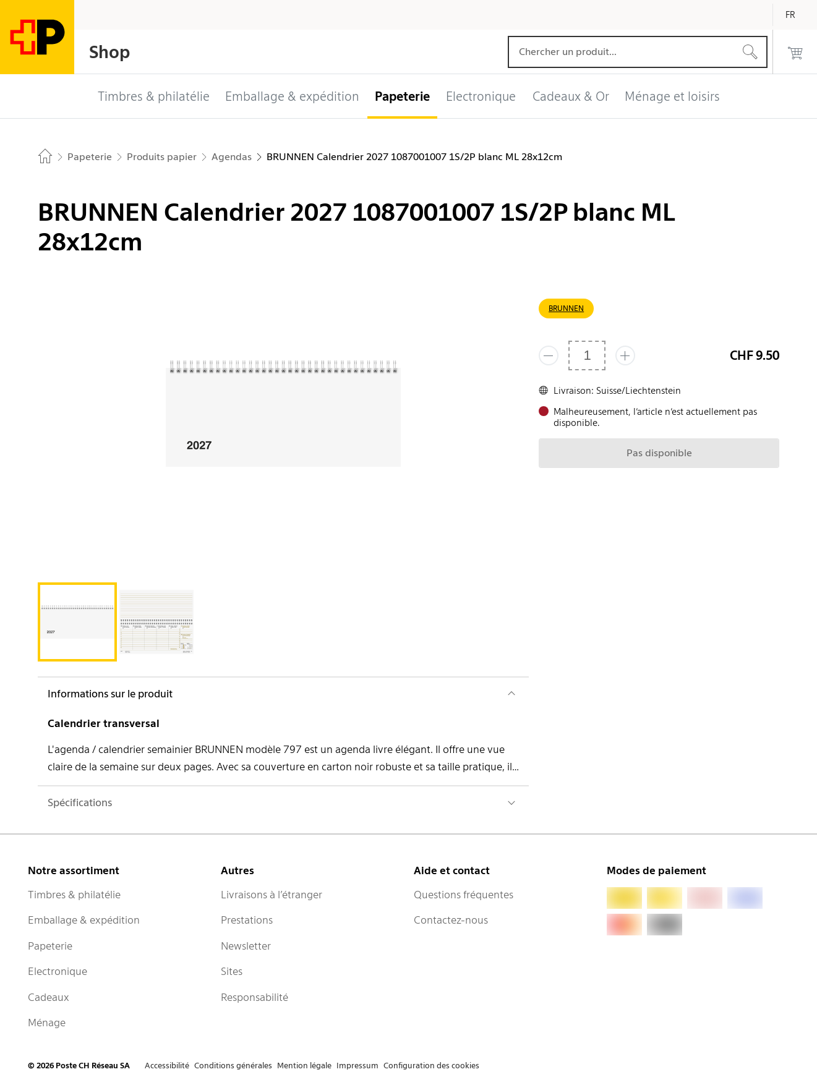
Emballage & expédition (84, 920)
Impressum (357, 1065)
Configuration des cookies (431, 1065)
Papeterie (50, 946)
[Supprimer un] (548, 355)
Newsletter (246, 946)
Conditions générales (233, 1065)
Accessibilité (167, 1065)
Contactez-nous (451, 920)
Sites (231, 971)
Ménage (47, 1022)
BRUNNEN (566, 308)
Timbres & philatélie (74, 894)
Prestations (247, 920)
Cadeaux (48, 997)
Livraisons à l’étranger (271, 894)
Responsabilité (254, 997)
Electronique (57, 971)
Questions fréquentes (463, 894)
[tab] (77, 622)
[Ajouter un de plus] (625, 355)
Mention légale (304, 1065)
